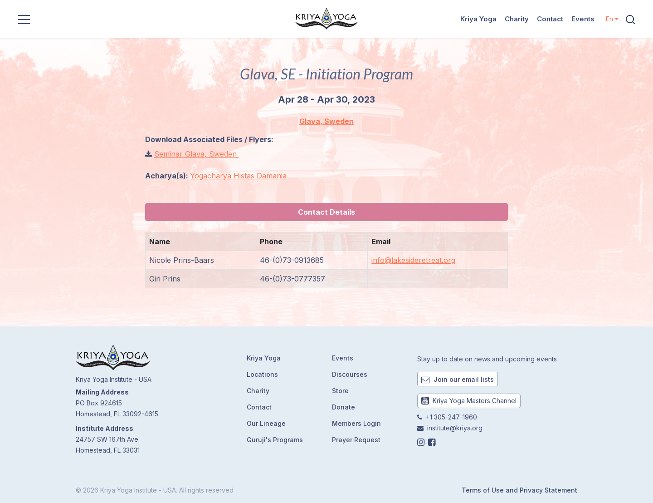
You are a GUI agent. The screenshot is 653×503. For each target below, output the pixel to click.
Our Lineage (266, 423)
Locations (262, 374)
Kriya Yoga (478, 19)
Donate (343, 407)
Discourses (349, 374)
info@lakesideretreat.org (413, 260)
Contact (550, 19)
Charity (517, 19)
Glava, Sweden (326, 121)
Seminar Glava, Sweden (196, 153)
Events (583, 19)
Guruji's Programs (275, 440)
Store (340, 391)
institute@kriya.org (454, 428)
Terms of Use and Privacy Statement (519, 490)
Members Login (356, 423)
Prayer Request (356, 440)
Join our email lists (457, 379)
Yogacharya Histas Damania (238, 175)
